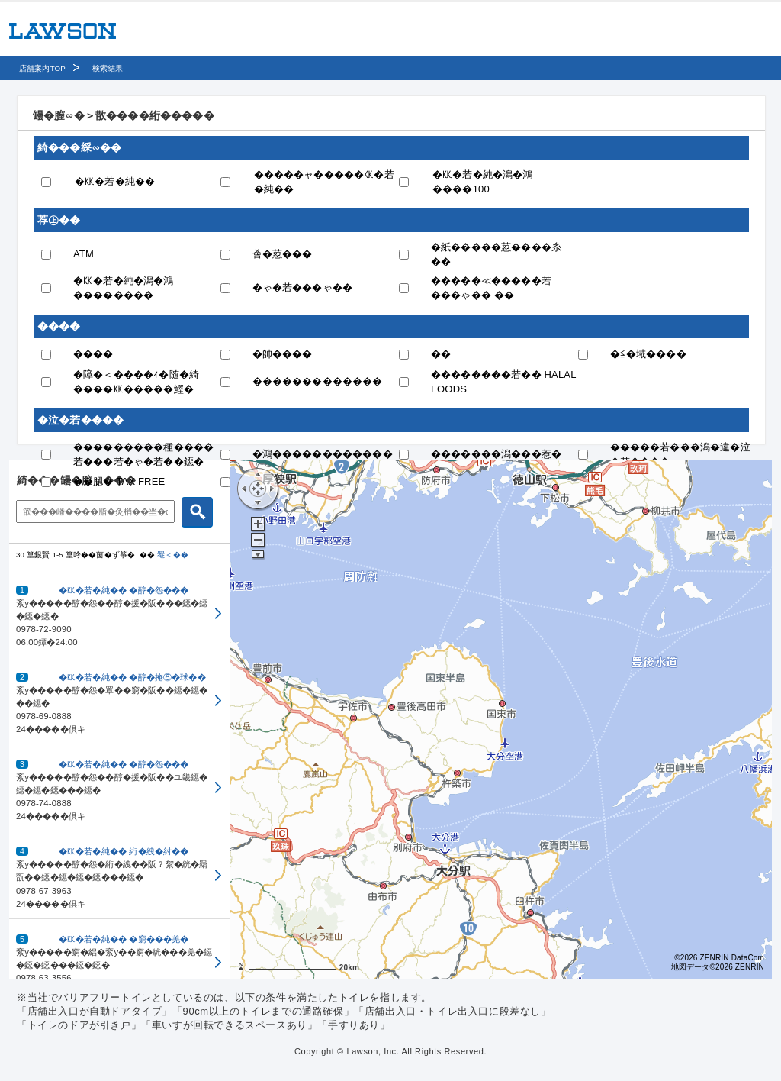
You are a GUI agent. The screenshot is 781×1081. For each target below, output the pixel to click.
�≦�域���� (648, 354)
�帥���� (282, 354)
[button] (119, 613)
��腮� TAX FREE (119, 481)
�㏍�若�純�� (115, 181)
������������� (317, 381)
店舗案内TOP (42, 68)
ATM (83, 254)
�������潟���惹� (496, 454)
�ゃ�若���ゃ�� (302, 287)
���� (93, 354)
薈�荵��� (282, 254)
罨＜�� (172, 554)
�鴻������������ (322, 454)
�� (441, 354)
